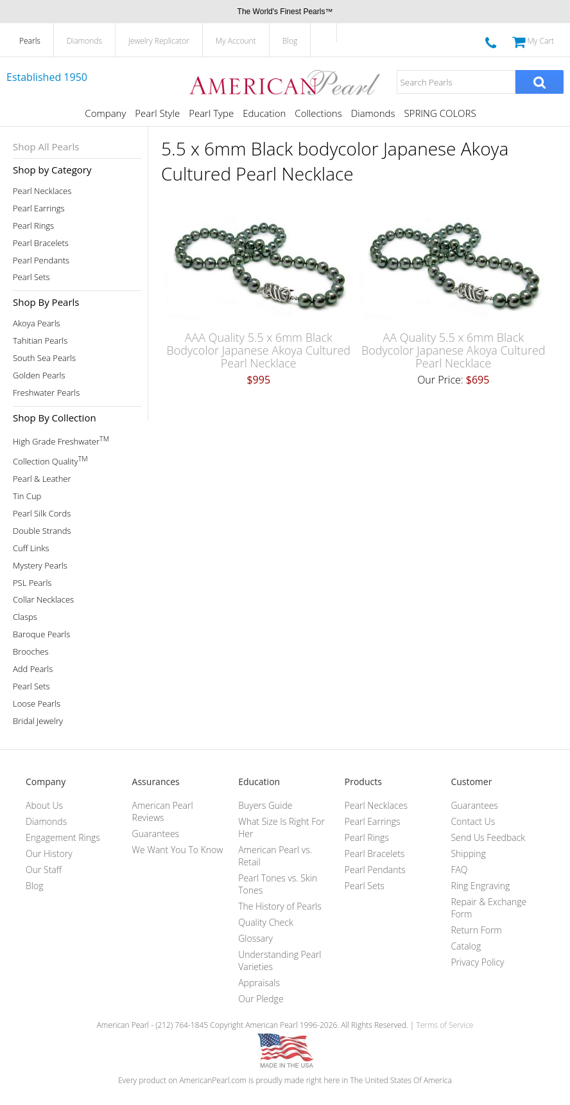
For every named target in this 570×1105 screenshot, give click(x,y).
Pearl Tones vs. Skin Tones (277, 884)
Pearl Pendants (41, 260)
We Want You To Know (177, 850)
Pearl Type (211, 113)
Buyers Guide (265, 805)
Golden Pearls (39, 375)
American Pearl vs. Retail (275, 856)
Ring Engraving (480, 886)
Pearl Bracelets (41, 243)
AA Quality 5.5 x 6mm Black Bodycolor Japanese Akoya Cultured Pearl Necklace (453, 350)
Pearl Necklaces (42, 191)
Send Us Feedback (488, 837)
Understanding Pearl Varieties (279, 960)
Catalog (466, 946)
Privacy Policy (477, 962)
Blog (290, 40)
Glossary (255, 938)
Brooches (31, 651)
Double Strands (42, 531)
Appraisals (259, 983)
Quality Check (265, 922)
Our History (49, 853)
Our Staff (44, 869)
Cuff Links (31, 548)
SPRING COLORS (440, 113)
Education (264, 113)
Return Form (476, 930)
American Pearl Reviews (162, 811)
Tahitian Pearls (40, 340)
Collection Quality (50, 460)
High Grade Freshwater (61, 440)
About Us (44, 805)
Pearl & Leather (42, 478)
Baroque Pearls (41, 634)
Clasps (25, 617)
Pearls (29, 40)
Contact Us (473, 821)
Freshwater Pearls (46, 392)
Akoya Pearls (36, 323)
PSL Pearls (32, 583)
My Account (236, 40)
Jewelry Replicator (158, 40)
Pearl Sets (31, 277)
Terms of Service (444, 1025)
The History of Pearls (280, 906)
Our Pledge (260, 999)
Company (105, 113)
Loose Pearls (36, 703)
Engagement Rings (63, 837)
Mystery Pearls (40, 565)
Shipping (468, 853)
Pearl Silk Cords (42, 513)
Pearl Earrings (39, 208)
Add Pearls (33, 669)
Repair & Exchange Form (488, 908)
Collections (318, 113)
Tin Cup (27, 496)
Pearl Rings (33, 225)
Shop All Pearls (46, 146)
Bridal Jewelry (38, 721)
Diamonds (84, 40)
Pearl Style (157, 113)
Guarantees (156, 833)
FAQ (459, 869)
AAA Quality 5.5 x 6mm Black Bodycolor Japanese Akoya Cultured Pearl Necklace (258, 350)
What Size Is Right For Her (281, 827)
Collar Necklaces (43, 599)
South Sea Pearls (44, 358)
